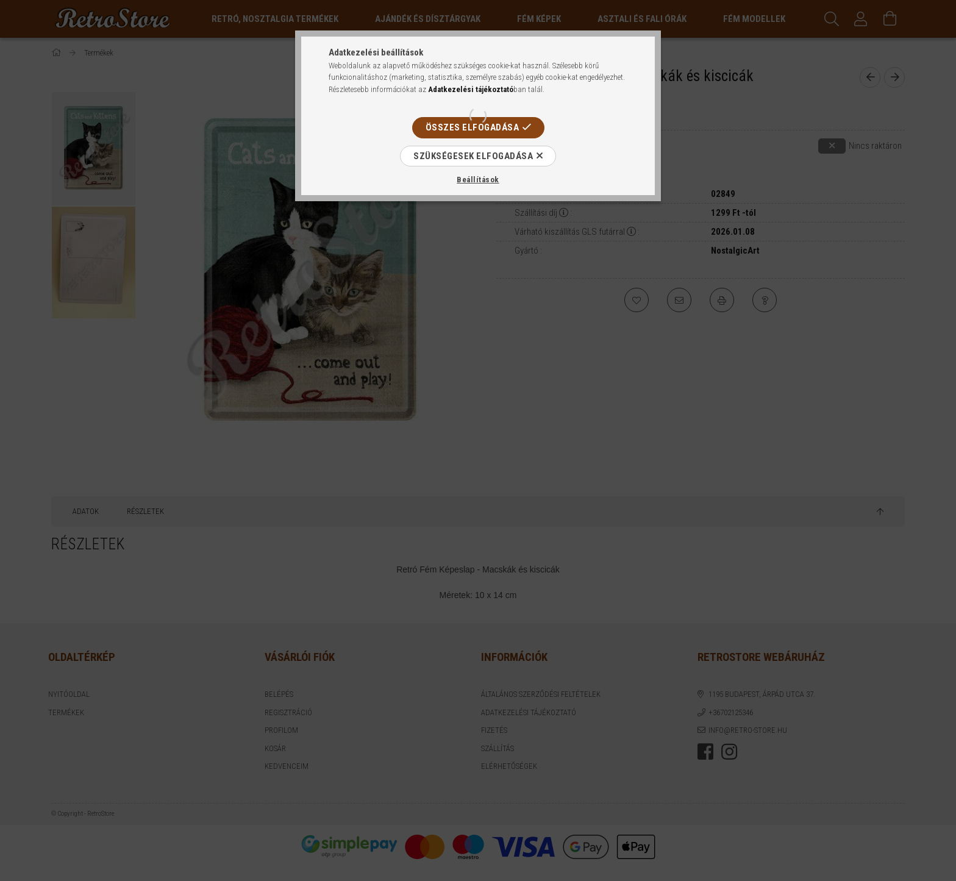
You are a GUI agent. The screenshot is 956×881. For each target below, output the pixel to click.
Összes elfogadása (472, 127)
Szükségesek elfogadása (473, 156)
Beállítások (478, 179)
